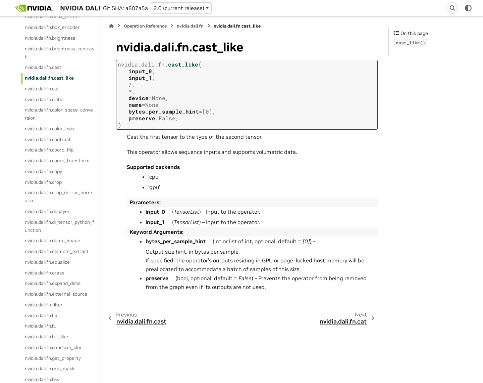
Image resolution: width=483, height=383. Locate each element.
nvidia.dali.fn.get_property (53, 358)
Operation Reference (145, 26)
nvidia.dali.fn (190, 26)
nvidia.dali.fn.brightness (50, 38)
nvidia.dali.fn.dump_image (52, 241)
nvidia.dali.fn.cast (43, 67)
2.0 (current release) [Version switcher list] (179, 8)
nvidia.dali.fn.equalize (47, 262)
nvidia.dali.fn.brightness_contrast (59, 53)
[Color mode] (468, 8)
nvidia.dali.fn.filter (44, 305)
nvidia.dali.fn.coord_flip (49, 150)
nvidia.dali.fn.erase (44, 273)
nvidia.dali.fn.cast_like (49, 78)
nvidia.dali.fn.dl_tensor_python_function (59, 226)
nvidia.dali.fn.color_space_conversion (59, 114)
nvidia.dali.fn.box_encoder (52, 27)
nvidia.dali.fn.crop (43, 182)
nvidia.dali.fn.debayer (47, 211)
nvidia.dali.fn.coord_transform (57, 161)
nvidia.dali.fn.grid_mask (50, 369)
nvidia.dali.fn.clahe (44, 99)
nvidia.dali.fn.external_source (56, 294)
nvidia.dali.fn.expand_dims (52, 283)
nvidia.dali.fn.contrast (48, 139)
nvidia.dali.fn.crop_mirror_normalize (58, 196)
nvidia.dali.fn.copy (43, 171)
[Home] (111, 26)
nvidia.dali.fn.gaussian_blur (53, 347)
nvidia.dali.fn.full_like (46, 337)
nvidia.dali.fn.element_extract (57, 251)
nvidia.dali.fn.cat (42, 89)
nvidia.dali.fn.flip (41, 315)
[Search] (452, 8)
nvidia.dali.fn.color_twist (50, 129)
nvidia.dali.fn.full (41, 326)
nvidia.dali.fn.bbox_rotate (52, 16)
